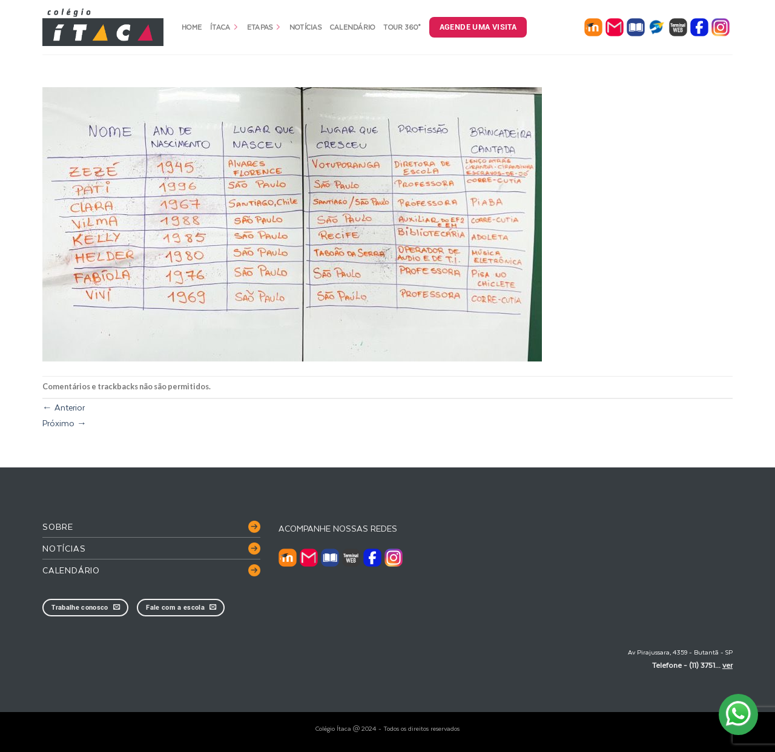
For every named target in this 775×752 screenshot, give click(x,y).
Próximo (64, 423)
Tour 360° (401, 27)
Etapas (264, 27)
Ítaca (224, 27)
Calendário (352, 27)
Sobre (57, 526)
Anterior (63, 407)
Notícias (305, 27)
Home (192, 27)
